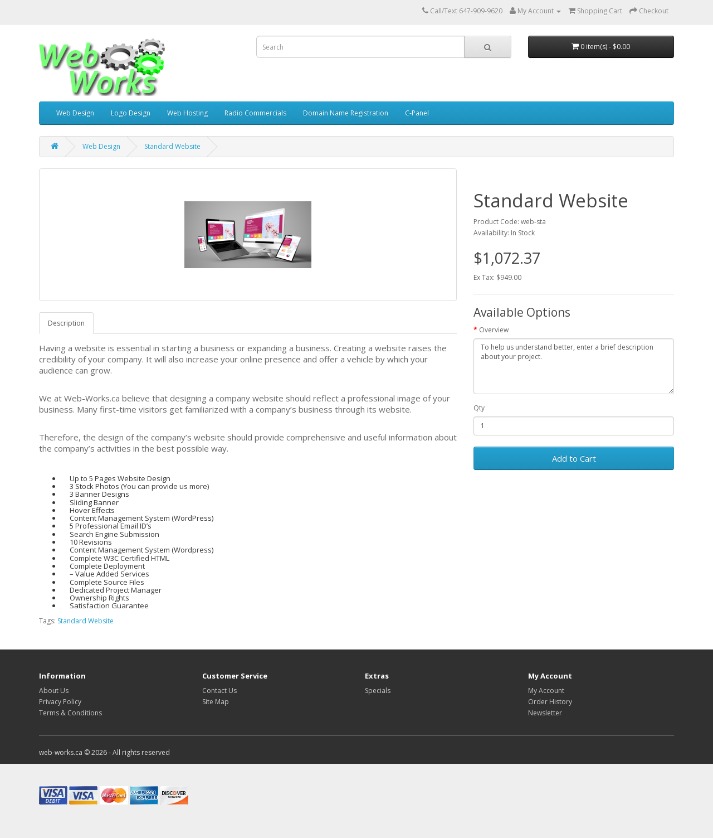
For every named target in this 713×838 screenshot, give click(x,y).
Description (66, 323)
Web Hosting (187, 113)
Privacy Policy (60, 701)
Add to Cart (574, 458)
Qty (479, 408)
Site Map (215, 701)
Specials (377, 690)
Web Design (75, 113)
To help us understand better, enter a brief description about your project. (573, 366)
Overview (494, 330)
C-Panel (417, 113)
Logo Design (130, 113)
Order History (550, 701)
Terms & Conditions (70, 713)
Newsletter (545, 713)
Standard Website (172, 146)
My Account (546, 690)
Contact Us (219, 690)
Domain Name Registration (345, 113)
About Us (54, 690)
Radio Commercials (255, 113)
